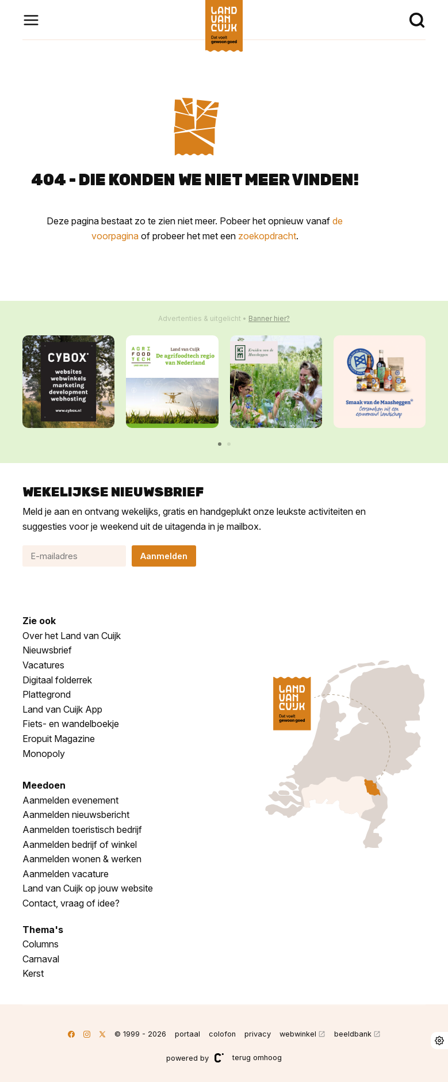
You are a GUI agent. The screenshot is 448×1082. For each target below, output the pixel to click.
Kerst (33, 973)
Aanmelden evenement (70, 800)
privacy (257, 1034)
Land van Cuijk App (62, 709)
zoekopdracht (267, 236)
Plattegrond (46, 694)
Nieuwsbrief (47, 650)
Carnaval (40, 959)
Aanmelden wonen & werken (81, 859)
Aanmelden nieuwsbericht (75, 814)
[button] (219, 444)
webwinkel (297, 1034)
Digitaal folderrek (57, 680)
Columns (40, 944)
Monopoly (43, 753)
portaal (187, 1034)
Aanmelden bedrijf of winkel (79, 844)
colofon (222, 1034)
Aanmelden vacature (65, 874)
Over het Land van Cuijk (71, 635)
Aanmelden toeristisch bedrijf (82, 829)
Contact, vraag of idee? (71, 903)
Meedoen (44, 785)
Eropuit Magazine (58, 738)
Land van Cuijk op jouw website (87, 888)
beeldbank (353, 1034)
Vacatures (43, 665)
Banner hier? (269, 318)
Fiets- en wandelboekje (70, 723)
